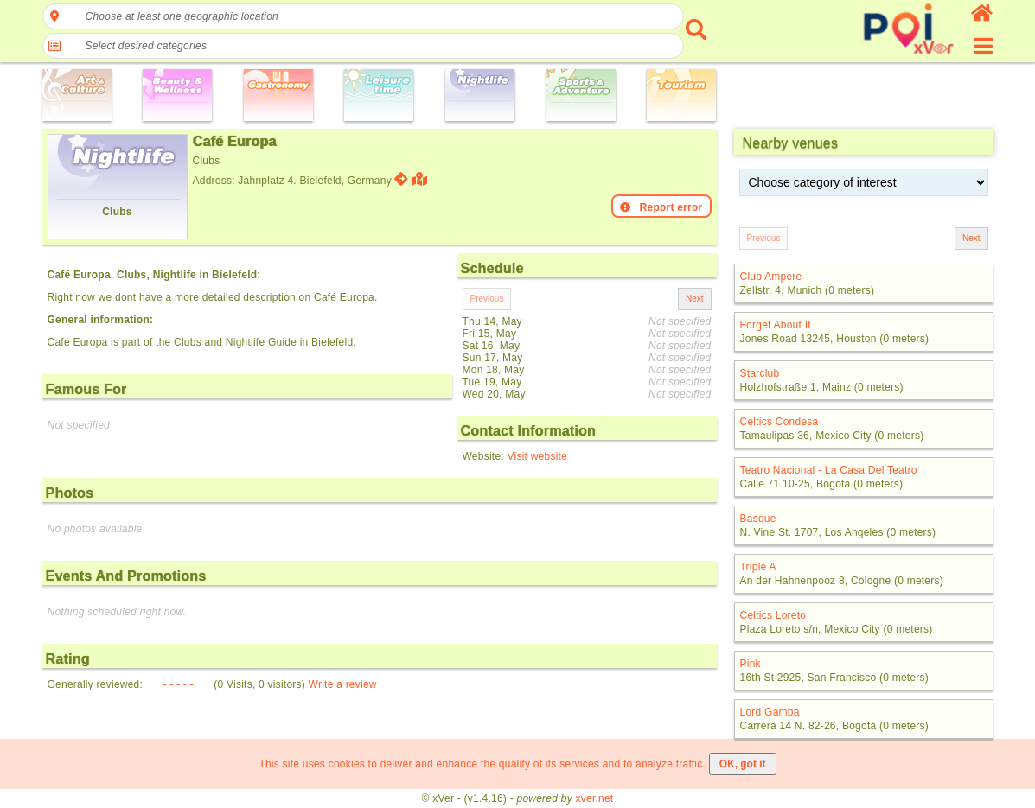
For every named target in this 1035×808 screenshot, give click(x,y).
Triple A (758, 567)
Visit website (537, 456)
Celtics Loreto (773, 615)
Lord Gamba (770, 712)
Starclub (760, 373)
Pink (750, 664)
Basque (758, 518)
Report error (661, 207)
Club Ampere (771, 276)
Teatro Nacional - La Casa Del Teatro (828, 470)
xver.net (595, 798)
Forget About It (775, 325)
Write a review (343, 684)
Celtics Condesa (779, 422)
